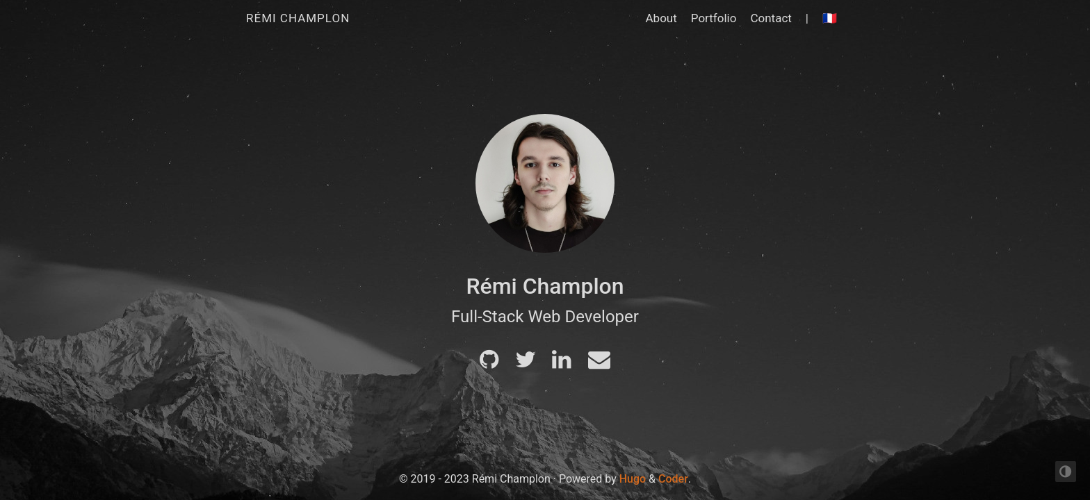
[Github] (489, 363)
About (661, 18)
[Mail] (599, 363)
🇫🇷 (829, 18)
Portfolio (714, 18)
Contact (770, 18)
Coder (673, 478)
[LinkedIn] (561, 363)
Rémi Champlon (298, 18)
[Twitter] (525, 363)
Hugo (632, 478)
